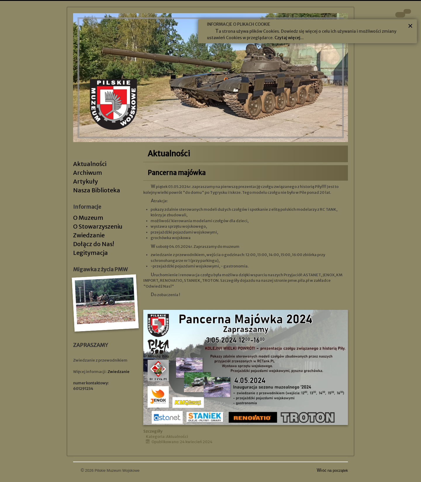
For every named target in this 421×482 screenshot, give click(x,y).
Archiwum (87, 172)
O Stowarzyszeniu (97, 226)
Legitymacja (90, 252)
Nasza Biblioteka (96, 190)
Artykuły (85, 181)
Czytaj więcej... (289, 37)
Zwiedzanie (89, 235)
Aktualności (89, 163)
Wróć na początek (332, 470)
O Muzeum (88, 217)
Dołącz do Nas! (93, 244)
